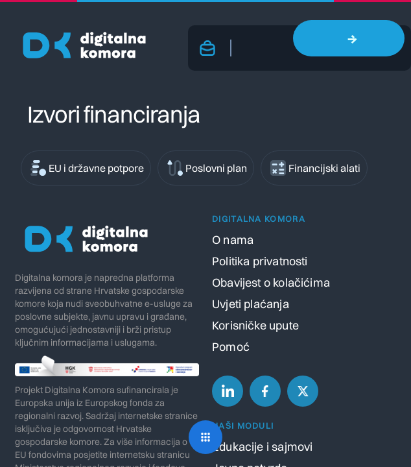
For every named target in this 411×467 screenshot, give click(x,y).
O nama (232, 239)
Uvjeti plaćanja (250, 303)
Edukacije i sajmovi (262, 446)
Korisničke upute (255, 325)
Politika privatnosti (260, 261)
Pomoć (231, 346)
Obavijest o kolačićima (271, 282)
